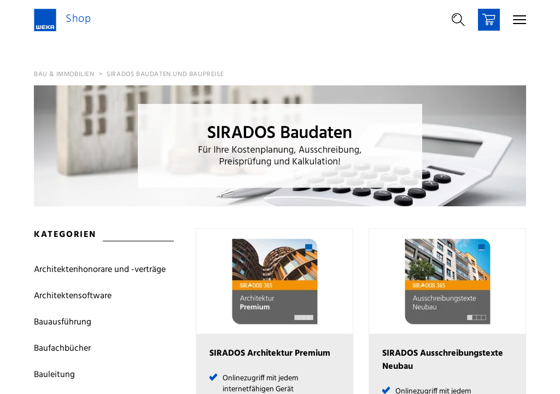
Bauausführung (62, 322)
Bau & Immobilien (64, 74)
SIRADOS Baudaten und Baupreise (165, 74)
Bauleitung (54, 374)
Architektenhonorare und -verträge (100, 269)
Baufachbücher (62, 348)
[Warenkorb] (489, 20)
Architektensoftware (73, 296)
